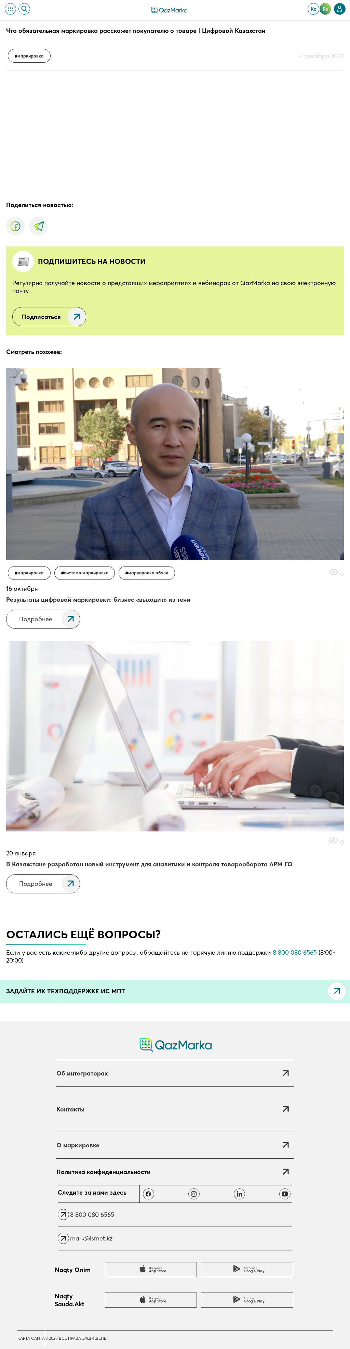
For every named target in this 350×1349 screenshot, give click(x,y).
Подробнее (35, 619)
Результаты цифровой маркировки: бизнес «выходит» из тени (98, 599)
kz (313, 9)
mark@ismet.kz (91, 1238)
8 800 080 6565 (295, 952)
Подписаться (41, 317)
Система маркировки (86, 572)
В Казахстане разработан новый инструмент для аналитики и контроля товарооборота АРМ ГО (149, 864)
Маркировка (30, 56)
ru (325, 9)
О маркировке (77, 1145)
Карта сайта (31, 1338)
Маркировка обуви (148, 572)
